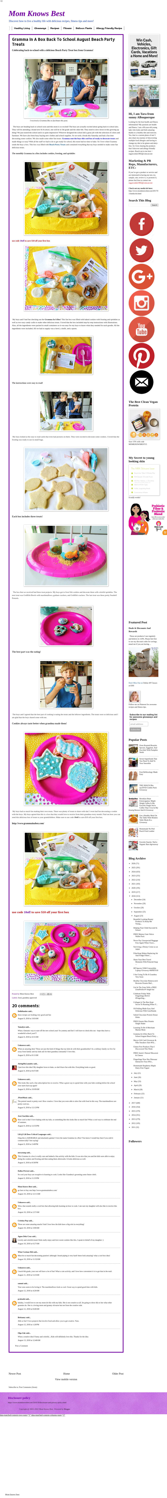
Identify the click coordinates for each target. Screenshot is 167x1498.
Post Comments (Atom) (28, 1387)
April (136, 1085)
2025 (134, 868)
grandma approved (29, 998)
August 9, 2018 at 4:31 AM (28, 1037)
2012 (134, 1123)
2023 (134, 876)
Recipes (54, 28)
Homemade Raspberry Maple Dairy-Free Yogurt (144, 1067)
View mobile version (66, 1379)
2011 (134, 1127)
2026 (134, 863)
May (136, 1081)
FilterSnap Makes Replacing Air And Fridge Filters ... (145, 954)
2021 (134, 884)
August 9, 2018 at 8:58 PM (28, 1163)
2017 (134, 1103)
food (20, 998)
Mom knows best (12, 1494)
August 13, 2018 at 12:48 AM (29, 1340)
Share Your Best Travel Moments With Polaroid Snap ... (145, 962)
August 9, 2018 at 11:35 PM (28, 1178)
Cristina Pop (23, 1221)
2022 (134, 880)
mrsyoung (22, 1153)
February (137, 1094)
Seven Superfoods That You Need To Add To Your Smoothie (148, 761)
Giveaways (40, 28)
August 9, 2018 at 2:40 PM (28, 1144)
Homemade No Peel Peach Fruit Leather (147, 830)
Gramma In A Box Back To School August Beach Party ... (145, 1035)
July (135, 1073)
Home (66, 1373)
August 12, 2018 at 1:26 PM (28, 1325)
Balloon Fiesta (84, 28)
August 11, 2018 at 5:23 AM (28, 1275)
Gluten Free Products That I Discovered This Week (144, 1048)
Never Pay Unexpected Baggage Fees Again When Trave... (145, 941)
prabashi (21, 1299)
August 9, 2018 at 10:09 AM (28, 1089)
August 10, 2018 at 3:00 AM (28, 1228)
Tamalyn (21, 1027)
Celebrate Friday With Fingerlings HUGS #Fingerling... (141, 996)
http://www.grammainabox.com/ (28, 823)
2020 (134, 888)
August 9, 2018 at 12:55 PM (28, 1126)
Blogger (67, 1409)
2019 (134, 892)
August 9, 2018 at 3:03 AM (28, 1018)
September (138, 912)
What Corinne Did (25, 1252)
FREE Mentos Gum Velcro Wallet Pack (143, 935)
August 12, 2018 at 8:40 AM (28, 1309)
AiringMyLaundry (25, 1064)
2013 (134, 1119)
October (137, 908)
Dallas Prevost (23, 1171)
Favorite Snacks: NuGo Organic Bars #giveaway (148, 843)
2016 (134, 1107)
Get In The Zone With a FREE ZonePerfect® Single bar (145, 988)
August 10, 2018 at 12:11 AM (29, 1194)
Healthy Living (22, 28)
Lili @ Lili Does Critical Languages (32, 1134)
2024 (134, 872)
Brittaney (22, 1317)
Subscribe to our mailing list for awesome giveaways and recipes (143, 717)
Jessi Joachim (23, 1116)
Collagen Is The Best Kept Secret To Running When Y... (145, 1003)
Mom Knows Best (37, 13)
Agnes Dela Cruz (24, 1236)
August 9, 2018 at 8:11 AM (28, 1055)
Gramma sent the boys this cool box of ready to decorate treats (88, 138)
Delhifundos (23, 1011)
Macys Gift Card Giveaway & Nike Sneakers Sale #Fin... (144, 1041)
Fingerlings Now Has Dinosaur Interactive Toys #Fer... (145, 1060)
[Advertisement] (71, 1362)
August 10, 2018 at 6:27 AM (28, 1244)
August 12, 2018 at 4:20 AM (28, 1291)
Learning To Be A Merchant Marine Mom (144, 1029)
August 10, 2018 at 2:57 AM (28, 1212)
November (138, 903)
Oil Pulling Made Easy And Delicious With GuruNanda (144, 1010)
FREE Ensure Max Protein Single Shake (143, 1022)
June (136, 1077)
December (138, 899)
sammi (20, 1283)
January (137, 1098)
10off (22, 241)
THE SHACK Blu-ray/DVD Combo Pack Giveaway (148, 787)
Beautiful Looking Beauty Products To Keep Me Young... (143, 921)
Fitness (67, 28)
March (136, 1089)
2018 (134, 896)
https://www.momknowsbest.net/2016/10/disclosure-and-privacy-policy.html (37, 1402)
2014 (134, 1115)
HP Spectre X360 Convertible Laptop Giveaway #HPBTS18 (145, 969)
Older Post (118, 1373)
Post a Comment (21, 1346)
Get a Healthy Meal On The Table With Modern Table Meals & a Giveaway (148, 818)
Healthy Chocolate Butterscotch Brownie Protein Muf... (145, 982)
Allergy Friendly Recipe (109, 28)
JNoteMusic (22, 1098)
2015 (134, 1111)
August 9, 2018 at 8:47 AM (28, 1071)
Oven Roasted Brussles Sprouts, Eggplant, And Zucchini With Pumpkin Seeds (148, 748)
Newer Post (15, 1373)
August (137, 916)
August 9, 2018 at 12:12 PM (28, 1107)
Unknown (22, 1045)
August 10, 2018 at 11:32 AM (29, 1259)
